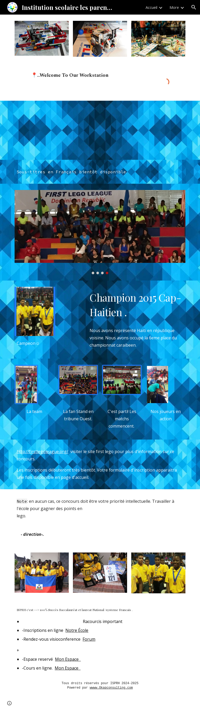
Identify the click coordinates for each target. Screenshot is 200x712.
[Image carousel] (100, 232)
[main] (85, 81)
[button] (194, 7)
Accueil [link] (151, 7)
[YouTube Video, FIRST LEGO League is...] (56, 130)
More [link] (174, 7)
